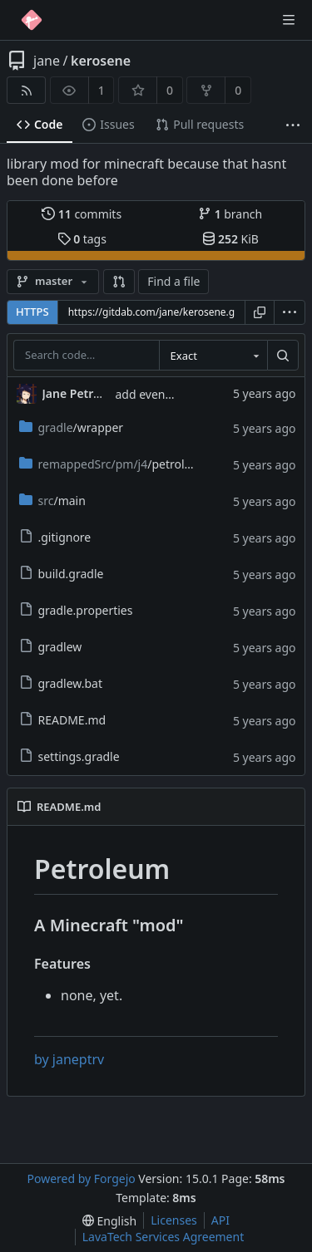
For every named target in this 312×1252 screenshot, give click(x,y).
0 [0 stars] (169, 90)
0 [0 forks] (238, 90)
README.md (62, 720)
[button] (119, 281)
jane (46, 60)
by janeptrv (69, 1059)
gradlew (50, 647)
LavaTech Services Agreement (163, 1237)
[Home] (31, 20)
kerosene (101, 60)
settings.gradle (69, 756)
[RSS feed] (26, 90)
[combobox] (213, 355)
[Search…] (283, 355)
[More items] (292, 125)
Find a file (173, 281)
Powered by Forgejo (81, 1178)
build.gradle (61, 574)
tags (81, 239)
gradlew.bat (61, 683)
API (220, 1220)
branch (230, 214)
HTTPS (32, 311)
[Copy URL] (260, 312)
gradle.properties (76, 610)
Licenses (174, 1220)
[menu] (289, 312)
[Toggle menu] (289, 20)
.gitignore (55, 537)
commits (81, 214)
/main (52, 500)
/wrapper (71, 427)
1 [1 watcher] (101, 90)
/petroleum (114, 464)
